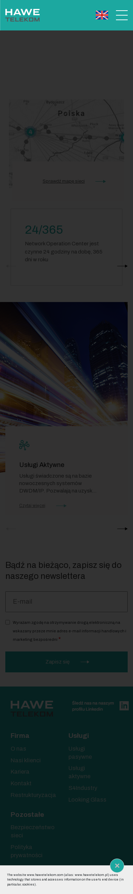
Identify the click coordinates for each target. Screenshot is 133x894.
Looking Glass (87, 800)
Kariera (20, 772)
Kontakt (21, 783)
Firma (20, 735)
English (102, 15)
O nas (18, 749)
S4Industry (82, 788)
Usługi (78, 735)
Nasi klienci (26, 760)
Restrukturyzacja (33, 795)
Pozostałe (27, 814)
